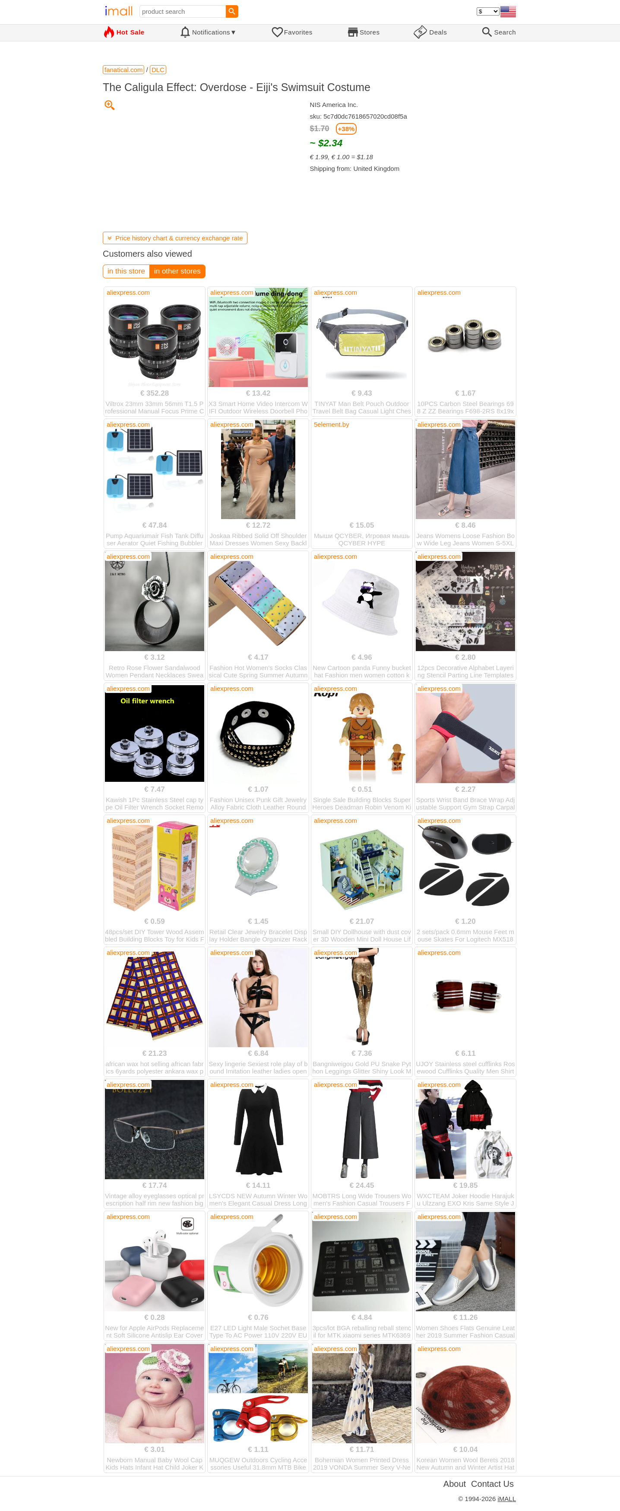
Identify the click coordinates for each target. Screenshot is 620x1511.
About (454, 1484)
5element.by (331, 424)
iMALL (506, 1498)
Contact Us (492, 1484)
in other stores (177, 271)
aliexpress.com (128, 292)
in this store (126, 271)
